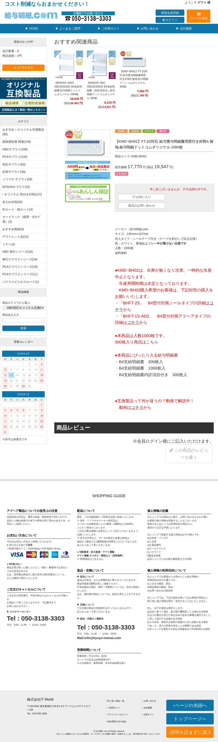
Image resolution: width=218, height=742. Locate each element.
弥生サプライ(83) (14, 164)
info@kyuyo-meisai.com (102, 638)
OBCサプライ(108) (15, 149)
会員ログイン (150, 441)
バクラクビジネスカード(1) (20, 282)
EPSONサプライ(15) (16, 187)
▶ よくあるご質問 (68, 28)
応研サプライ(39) (14, 172)
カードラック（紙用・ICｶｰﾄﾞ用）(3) (21, 219)
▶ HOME (31, 28)
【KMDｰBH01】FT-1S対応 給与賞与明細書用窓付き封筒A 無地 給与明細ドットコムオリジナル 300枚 (134, 79)
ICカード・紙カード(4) (17, 209)
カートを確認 (198, 17)
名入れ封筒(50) (12, 202)
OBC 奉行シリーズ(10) (17, 251)
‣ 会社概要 (147, 708)
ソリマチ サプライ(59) (17, 179)
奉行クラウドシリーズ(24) (19, 259)
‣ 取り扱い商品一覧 (115, 701)
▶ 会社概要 (184, 28)
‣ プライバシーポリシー (117, 714)
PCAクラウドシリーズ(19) (20, 266)
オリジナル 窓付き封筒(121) (23, 194)
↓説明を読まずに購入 (190, 732)
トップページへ (190, 718)
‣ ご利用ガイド (113, 708)
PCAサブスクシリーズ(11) (20, 274)
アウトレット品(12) (15, 236)
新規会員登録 (170, 12)
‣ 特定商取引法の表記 (116, 721)
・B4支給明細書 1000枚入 (140, 368)
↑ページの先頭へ (190, 705)
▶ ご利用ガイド (108, 28)
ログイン (170, 20)
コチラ (133, 322)
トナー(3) (8, 244)
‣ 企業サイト (148, 714)
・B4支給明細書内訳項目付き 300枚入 (151, 374)
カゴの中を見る (23, 67)
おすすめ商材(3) (13, 229)
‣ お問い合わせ (149, 701)
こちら (152, 342)
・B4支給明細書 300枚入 (139, 362)
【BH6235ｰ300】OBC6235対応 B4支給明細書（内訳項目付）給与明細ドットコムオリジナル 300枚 (101, 90)
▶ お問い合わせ (148, 28)
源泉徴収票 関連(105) (16, 141)
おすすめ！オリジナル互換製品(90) (23, 132)
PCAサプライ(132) (14, 156)
